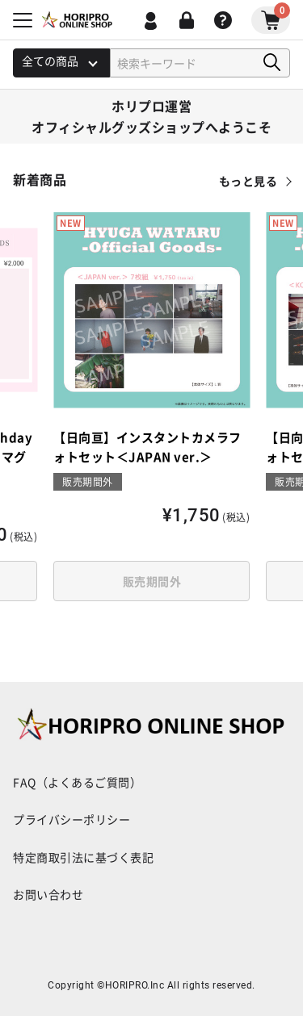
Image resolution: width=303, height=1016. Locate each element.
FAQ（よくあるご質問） (77, 782)
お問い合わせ (48, 894)
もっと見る (248, 181)
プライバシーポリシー (71, 819)
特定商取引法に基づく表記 (83, 857)
